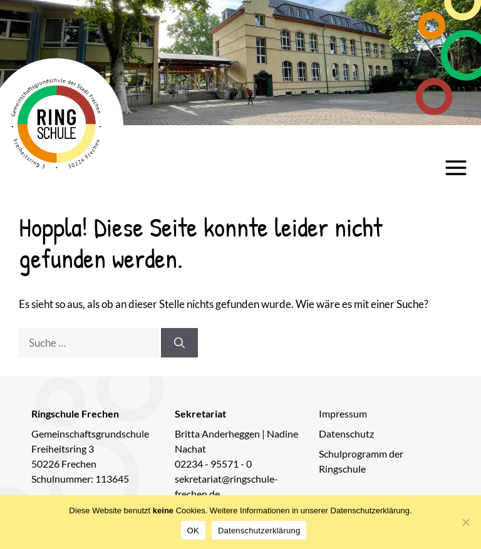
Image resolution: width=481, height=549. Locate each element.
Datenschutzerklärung (259, 530)
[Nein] (465, 522)
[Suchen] (179, 343)
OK (193, 530)
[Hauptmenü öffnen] (455, 167)
